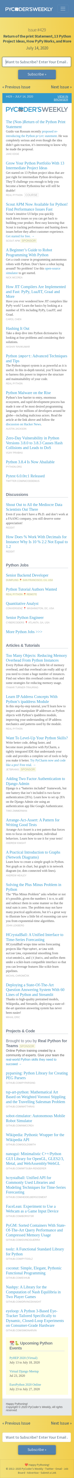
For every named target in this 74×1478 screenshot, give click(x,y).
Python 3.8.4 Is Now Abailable (30, 462)
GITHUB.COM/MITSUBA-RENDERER (26, 1168)
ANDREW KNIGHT (16, 843)
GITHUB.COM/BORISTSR (20, 1216)
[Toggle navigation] (62, 9)
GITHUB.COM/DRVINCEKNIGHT (23, 1301)
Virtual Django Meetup (24, 1371)
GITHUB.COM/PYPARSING (20, 1083)
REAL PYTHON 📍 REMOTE (21, 594)
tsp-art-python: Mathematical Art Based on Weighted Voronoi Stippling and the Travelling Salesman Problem (36, 1097)
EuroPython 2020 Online (25, 1384)
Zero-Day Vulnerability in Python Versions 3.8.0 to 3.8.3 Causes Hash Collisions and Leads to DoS (34, 443)
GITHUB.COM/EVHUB (18, 1278)
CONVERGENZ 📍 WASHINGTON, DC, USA (30, 608)
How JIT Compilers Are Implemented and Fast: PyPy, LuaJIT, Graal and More (36, 292)
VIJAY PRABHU (14, 452)
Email (59, 1468)
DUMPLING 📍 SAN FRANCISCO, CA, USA (29, 580)
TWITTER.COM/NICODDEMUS (22, 481)
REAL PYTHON (14, 195)
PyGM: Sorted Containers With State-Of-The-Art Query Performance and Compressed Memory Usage (36, 1230)
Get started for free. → (20, 236)
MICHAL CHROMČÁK (17, 975)
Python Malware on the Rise (28, 393)
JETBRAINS (12, 769)
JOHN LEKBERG (15, 925)
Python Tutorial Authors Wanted (31, 589)
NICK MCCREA (14, 277)
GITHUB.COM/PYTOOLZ (19, 1259)
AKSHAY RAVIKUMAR (18, 346)
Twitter (49, 1468)
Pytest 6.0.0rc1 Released (25, 476)
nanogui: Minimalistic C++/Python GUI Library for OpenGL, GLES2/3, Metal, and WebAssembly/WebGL (35, 1159)
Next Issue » (61, 87)
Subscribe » (37, 74)
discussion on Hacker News (23, 424)
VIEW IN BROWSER (61, 98)
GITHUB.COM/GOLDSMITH (21, 1144)
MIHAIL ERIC (13, 1017)
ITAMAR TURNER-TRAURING (22, 687)
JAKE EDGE (12, 154)
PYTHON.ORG (14, 466)
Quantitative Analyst (22, 603)
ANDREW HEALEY (16, 875)
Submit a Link (48, 1472)
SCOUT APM (13, 240)
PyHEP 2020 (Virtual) (23, 1358)
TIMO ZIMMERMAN (16, 810)
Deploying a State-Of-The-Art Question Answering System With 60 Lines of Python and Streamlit (35, 990)
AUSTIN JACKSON (16, 428)
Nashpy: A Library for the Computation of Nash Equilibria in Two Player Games (33, 1292)
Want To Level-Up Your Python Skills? (37, 738)
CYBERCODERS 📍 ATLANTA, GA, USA (28, 622)
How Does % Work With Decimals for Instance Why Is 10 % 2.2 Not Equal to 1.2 (37, 542)
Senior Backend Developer (27, 575)
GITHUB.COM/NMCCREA (20, 1125)
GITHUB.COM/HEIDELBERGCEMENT (26, 1197)
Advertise (33, 1472)
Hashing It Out (17, 328)
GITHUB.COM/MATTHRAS (20, 1106)
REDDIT (10, 527)
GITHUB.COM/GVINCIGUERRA (23, 1240)
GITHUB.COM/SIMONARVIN (21, 1330)
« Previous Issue (16, 87)
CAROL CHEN (13, 319)
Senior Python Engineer (25, 617)
